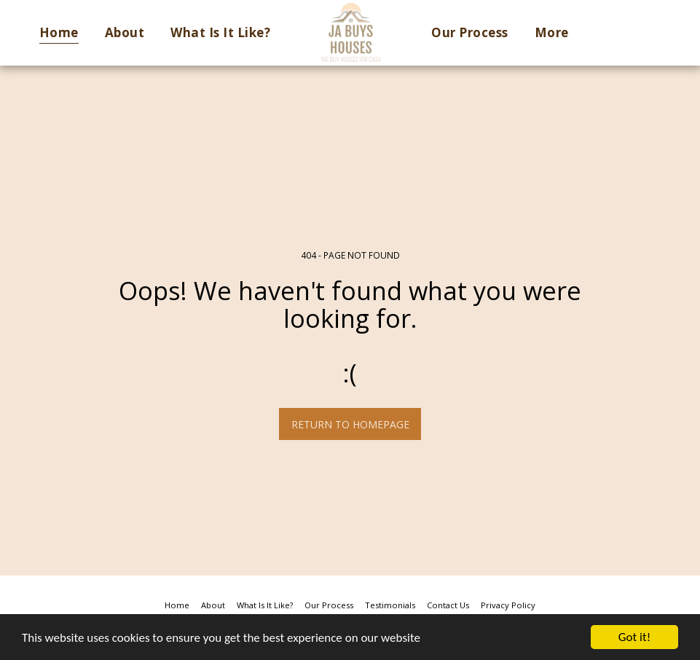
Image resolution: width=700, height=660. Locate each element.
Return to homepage (350, 424)
